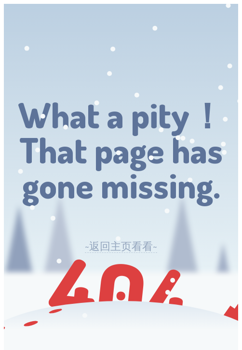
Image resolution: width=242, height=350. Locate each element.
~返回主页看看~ (121, 245)
